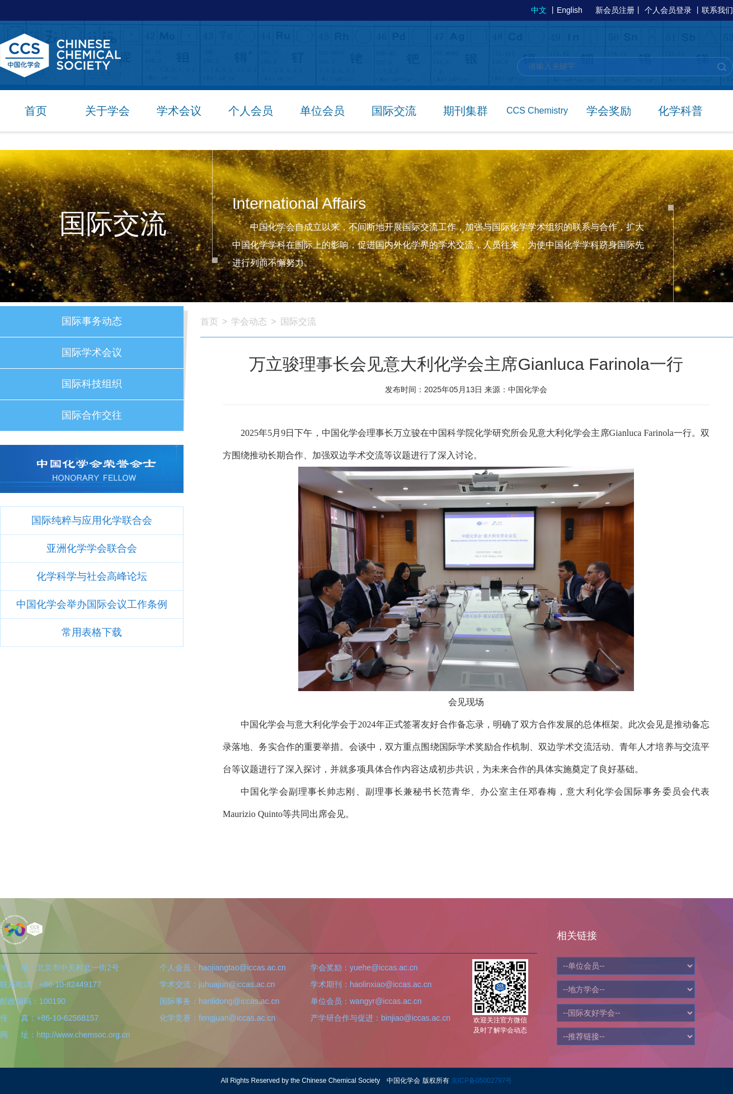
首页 (36, 111)
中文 (539, 10)
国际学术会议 (92, 352)
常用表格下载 (92, 632)
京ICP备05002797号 (481, 1080)
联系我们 (717, 10)
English (569, 10)
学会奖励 (608, 111)
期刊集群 (465, 111)
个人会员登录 (668, 10)
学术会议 (179, 111)
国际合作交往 (92, 415)
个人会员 (250, 111)
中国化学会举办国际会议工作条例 (91, 604)
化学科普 (680, 111)
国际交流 (394, 111)
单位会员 (322, 111)
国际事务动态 (92, 321)
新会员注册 (615, 10)
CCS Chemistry (537, 110)
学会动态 (249, 321)
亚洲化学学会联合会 (91, 548)
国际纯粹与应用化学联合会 (91, 520)
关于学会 (107, 111)
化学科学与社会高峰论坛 (91, 576)
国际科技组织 (92, 383)
